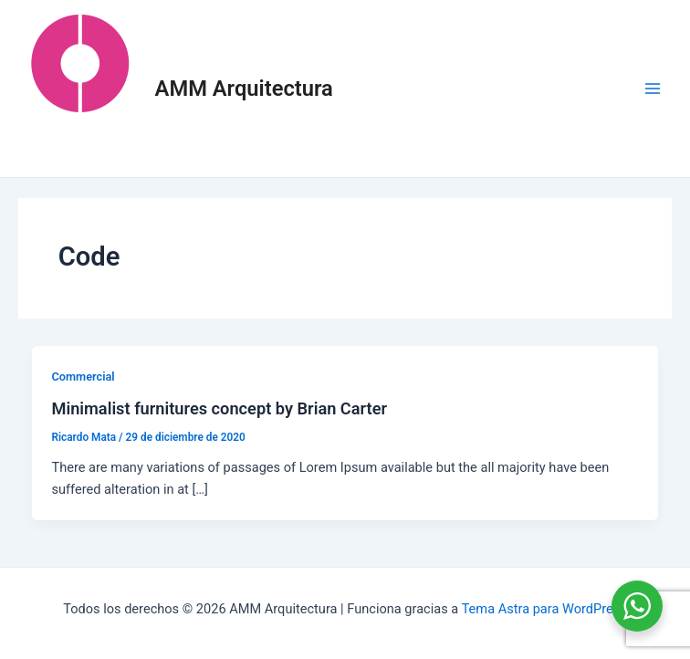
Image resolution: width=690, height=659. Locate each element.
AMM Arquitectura (244, 88)
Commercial (82, 376)
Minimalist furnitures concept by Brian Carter (219, 408)
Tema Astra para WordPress (544, 609)
